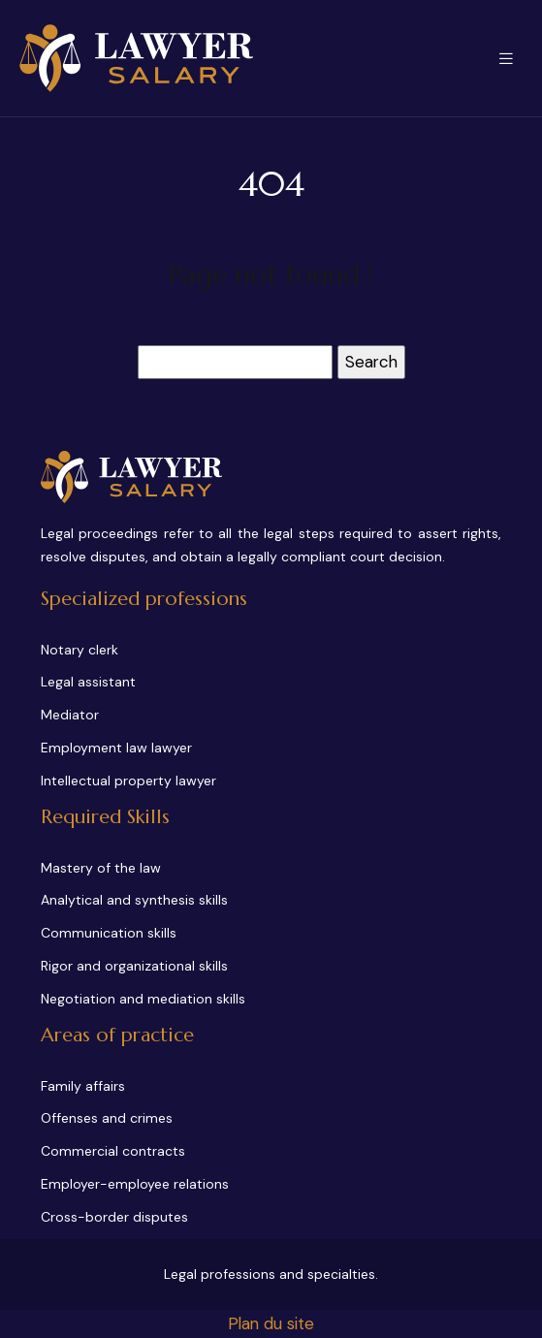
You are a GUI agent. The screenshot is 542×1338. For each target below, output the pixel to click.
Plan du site (271, 1323)
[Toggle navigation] (506, 59)
